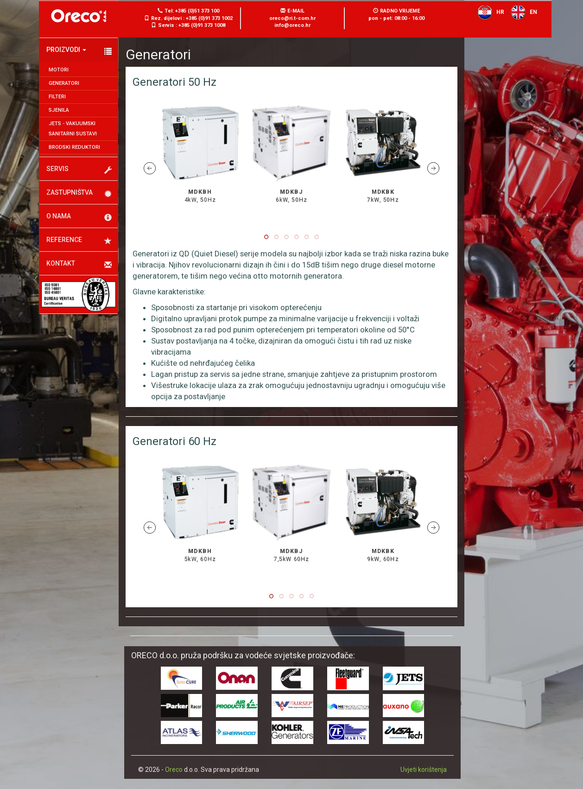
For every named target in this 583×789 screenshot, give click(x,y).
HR (488, 12)
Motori (59, 70)
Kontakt (79, 264)
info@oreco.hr (292, 25)
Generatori (64, 83)
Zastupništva (79, 193)
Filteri (57, 97)
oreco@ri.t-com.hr (292, 18)
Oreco (174, 769)
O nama (79, 217)
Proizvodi (79, 50)
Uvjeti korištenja (423, 769)
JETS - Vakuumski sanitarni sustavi (73, 129)
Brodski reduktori (74, 147)
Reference (79, 240)
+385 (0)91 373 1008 (201, 25)
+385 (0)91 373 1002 (209, 18)
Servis (79, 169)
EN (521, 12)
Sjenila (59, 110)
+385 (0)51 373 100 (197, 11)
